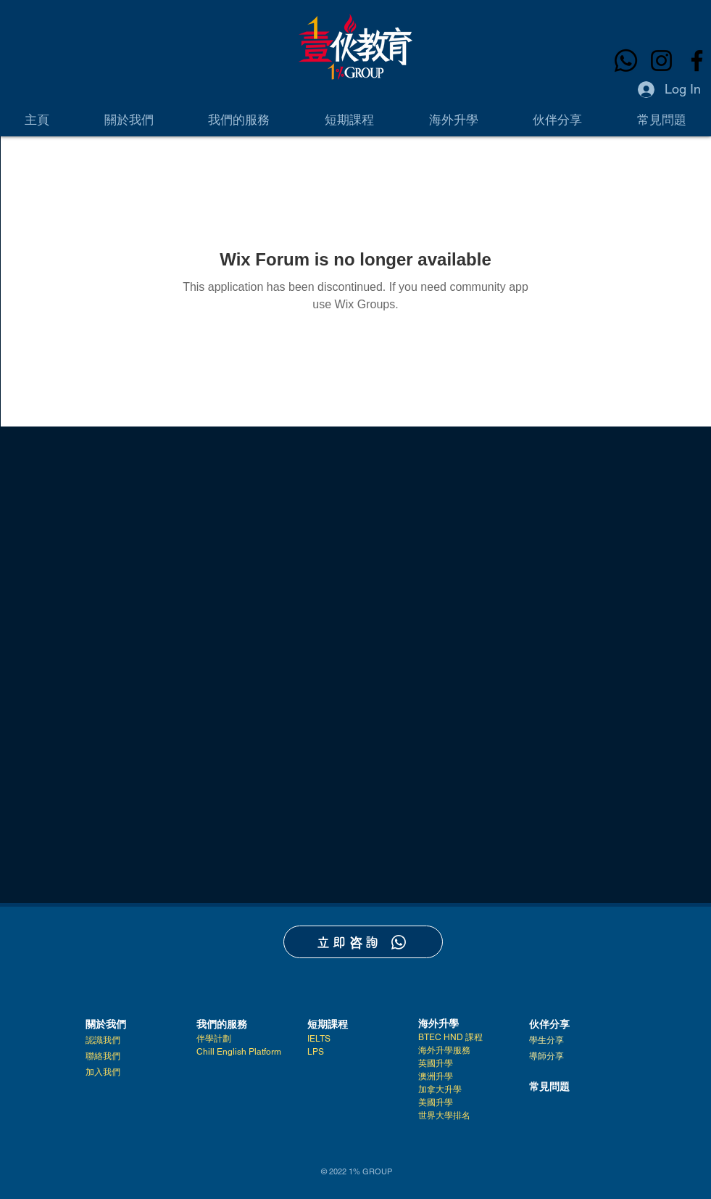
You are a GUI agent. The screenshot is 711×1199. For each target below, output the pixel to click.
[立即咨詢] (363, 942)
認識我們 (103, 1040)
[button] (129, 120)
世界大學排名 (444, 1116)
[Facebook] (697, 60)
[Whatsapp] (626, 60)
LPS (315, 1052)
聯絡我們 (103, 1056)
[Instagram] (661, 60)
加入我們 (103, 1072)
